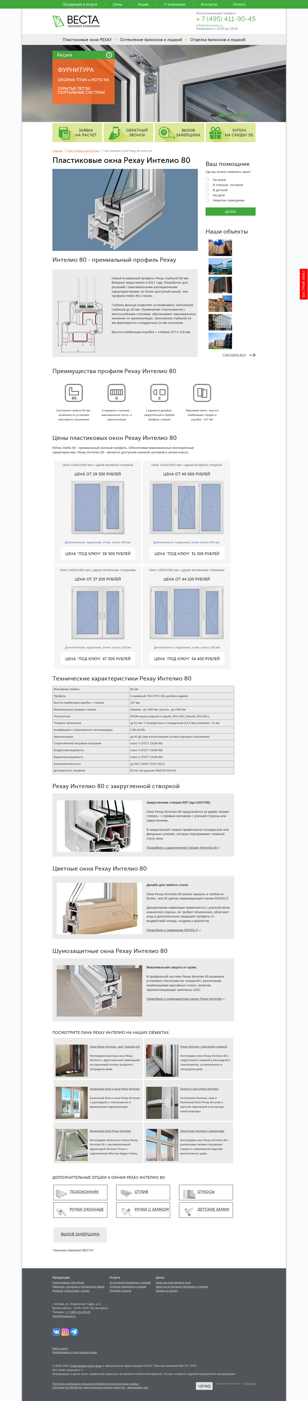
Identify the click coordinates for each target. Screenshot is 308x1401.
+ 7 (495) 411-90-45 (77, 1312)
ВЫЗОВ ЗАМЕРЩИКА (80, 1234)
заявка (86, 132)
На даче (215, 195)
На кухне (216, 180)
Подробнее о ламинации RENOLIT (172, 930)
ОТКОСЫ (206, 1192)
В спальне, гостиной (224, 185)
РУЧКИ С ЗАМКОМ (152, 1209)
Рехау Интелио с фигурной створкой (203, 1046)
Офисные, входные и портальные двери (78, 1286)
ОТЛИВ (141, 1192)
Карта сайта (60, 1348)
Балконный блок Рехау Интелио (110, 1131)
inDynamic (250, 1383)
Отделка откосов (120, 1290)
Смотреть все (234, 355)
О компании (174, 4)
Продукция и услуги (79, 4)
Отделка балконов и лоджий (128, 1286)
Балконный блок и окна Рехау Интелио (115, 1088)
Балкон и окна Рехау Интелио (199, 1088)
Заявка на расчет (167, 1290)
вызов (188, 132)
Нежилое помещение (225, 200)
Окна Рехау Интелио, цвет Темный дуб (115, 1046)
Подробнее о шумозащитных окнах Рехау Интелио (184, 999)
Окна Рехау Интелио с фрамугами (202, 1131)
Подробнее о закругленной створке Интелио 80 (182, 847)
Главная (57, 150)
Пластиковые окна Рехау (83, 150)
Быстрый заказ (304, 284)
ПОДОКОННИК (84, 1192)
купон (239, 132)
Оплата (239, 4)
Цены (117, 4)
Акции (143, 4)
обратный (137, 132)
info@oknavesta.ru (64, 1316)
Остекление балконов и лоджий (130, 1282)
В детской (216, 190)
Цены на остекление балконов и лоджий (182, 1286)
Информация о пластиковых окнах (74, 1352)
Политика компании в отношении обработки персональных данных (95, 1383)
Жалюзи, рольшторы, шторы (70, 1290)
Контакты (209, 4)
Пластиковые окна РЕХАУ (87, 39)
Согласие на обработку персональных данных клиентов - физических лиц (100, 1387)
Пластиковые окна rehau (86, 1365)
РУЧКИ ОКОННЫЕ (87, 1209)
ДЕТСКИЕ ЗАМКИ (213, 1209)
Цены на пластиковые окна (173, 1282)
